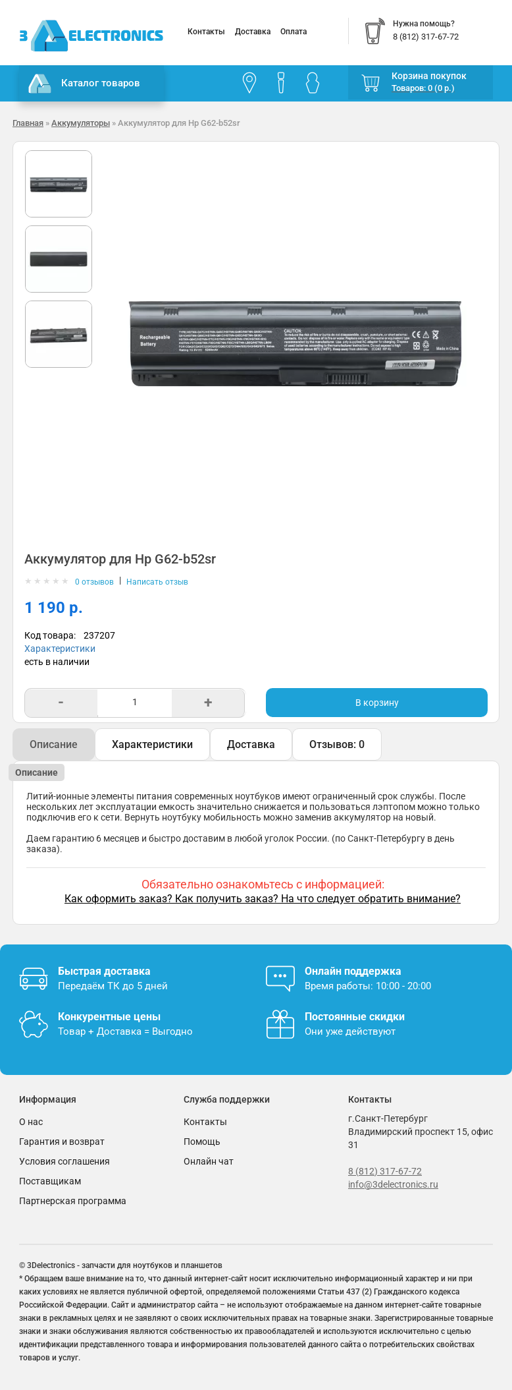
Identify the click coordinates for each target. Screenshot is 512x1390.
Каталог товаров (84, 84)
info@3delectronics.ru (393, 1184)
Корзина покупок (429, 76)
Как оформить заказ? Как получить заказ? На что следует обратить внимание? (262, 898)
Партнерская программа (72, 1201)
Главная (28, 123)
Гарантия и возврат (62, 1141)
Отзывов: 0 (337, 744)
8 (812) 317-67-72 (385, 1171)
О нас (31, 1121)
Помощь (202, 1141)
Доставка (252, 31)
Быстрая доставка (104, 971)
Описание (54, 744)
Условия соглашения (64, 1161)
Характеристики (59, 648)
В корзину (377, 702)
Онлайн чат (209, 1161)
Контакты (206, 31)
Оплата (293, 31)
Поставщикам (50, 1181)
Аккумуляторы (80, 123)
